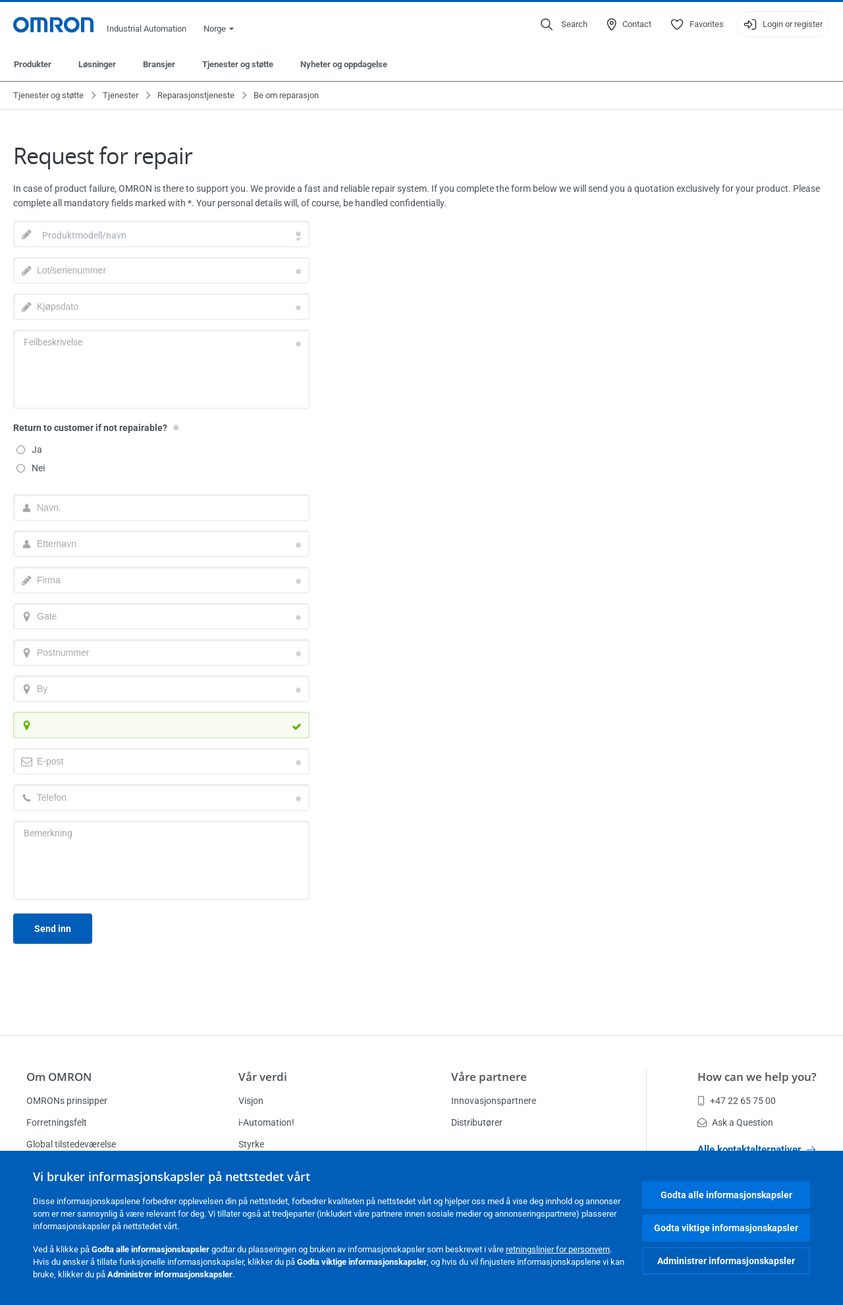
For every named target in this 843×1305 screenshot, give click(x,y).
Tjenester (120, 95)
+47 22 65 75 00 (736, 1100)
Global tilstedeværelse (71, 1144)
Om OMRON (59, 1076)
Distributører (477, 1122)
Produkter (32, 64)
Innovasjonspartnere (493, 1100)
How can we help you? (757, 1076)
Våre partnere (489, 1076)
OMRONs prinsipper (66, 1100)
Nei (30, 468)
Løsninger (97, 64)
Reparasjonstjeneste (195, 95)
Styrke (251, 1144)
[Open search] (564, 24)
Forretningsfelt (56, 1122)
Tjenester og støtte (237, 64)
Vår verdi (262, 1076)
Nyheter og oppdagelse (343, 64)
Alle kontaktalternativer (756, 1149)
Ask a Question (735, 1122)
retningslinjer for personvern (558, 1249)
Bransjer (159, 64)
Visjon (250, 1100)
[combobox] (161, 234)
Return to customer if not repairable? (90, 427)
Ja (29, 449)
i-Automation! (266, 1122)
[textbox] (161, 235)
